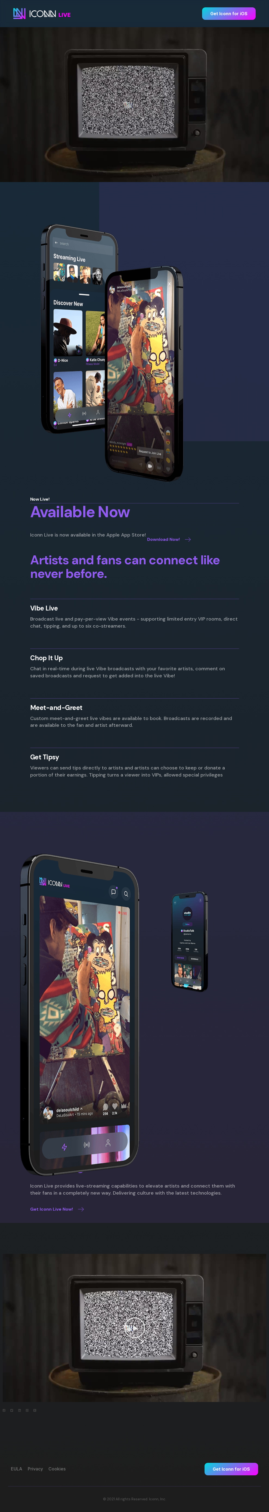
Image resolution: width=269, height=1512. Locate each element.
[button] (135, 1328)
